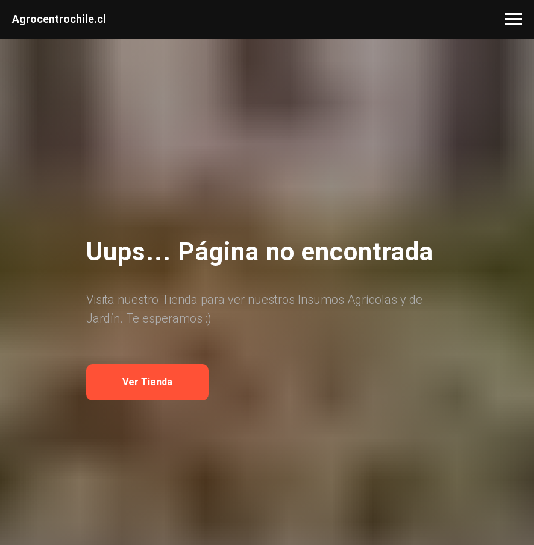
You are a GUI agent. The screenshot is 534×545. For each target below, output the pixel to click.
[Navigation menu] (513, 19)
